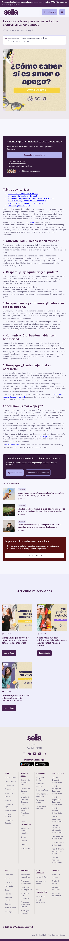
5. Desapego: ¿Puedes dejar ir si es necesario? (25, 203)
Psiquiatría (9, 886)
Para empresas (40, 871)
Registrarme (9, 789)
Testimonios (9, 785)
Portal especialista (40, 901)
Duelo (7, 890)
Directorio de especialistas (25, 876)
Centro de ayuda (55, 882)
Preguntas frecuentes (56, 888)
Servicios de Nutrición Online (25, 791)
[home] (11, 12)
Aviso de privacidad (38, 935)
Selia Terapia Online (13, 445)
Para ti (7, 797)
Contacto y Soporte (9, 822)
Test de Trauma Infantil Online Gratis (58, 851)
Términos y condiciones (57, 935)
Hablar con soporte (56, 876)
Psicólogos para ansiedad (26, 882)
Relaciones (9, 875)
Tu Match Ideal (10, 781)
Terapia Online (10, 778)
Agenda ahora (50, 12)
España (23, 837)
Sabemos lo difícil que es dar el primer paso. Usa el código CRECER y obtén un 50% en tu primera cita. (34, 3)
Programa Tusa (42, 790)
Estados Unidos (26, 848)
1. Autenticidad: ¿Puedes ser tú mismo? (23, 193)
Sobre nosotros (10, 811)
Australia (24, 841)
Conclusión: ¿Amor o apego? (19, 205)
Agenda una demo (40, 882)
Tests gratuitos (58, 773)
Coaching (8, 882)
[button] (62, 12)
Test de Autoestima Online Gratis (57, 819)
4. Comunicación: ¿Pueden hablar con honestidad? (27, 201)
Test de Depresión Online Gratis (57, 780)
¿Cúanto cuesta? (8, 815)
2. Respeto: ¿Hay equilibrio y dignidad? (22, 196)
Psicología (9, 912)
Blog (6, 870)
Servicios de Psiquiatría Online (25, 782)
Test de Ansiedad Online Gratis (57, 860)
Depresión (8, 904)
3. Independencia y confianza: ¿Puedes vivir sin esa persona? (31, 198)
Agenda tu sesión (15, 473)
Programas (40, 773)
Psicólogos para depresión (26, 888)
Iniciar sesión (10, 793)
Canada (23, 845)
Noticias (8, 894)
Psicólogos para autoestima (25, 895)
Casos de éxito (42, 877)
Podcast (8, 801)
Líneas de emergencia (56, 894)
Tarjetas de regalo (9, 805)
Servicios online (24, 774)
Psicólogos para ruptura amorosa (25, 904)
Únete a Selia (41, 896)
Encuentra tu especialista (34, 155)
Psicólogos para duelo (25, 912)
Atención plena (10, 908)
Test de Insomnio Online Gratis (57, 810)
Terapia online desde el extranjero (26, 830)
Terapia (7, 879)
